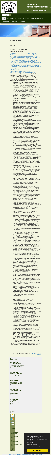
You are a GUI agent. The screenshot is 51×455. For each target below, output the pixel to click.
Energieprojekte (6, 21)
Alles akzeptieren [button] (37, 450)
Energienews (14, 359)
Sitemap (40, 454)
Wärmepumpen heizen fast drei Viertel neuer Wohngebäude (16, 392)
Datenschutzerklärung (32, 444)
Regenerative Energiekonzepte (37, 18)
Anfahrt (33, 454)
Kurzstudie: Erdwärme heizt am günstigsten (16, 374)
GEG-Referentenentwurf (28, 72)
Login (10, 454)
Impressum (30, 442)
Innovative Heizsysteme (23, 18)
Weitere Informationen (37, 446)
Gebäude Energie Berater (36, 354)
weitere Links (12, 449)
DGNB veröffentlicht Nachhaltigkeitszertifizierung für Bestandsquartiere (17, 365)
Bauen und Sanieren (11, 18)
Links (13, 429)
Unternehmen (15, 21)
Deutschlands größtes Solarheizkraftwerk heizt (16, 383)
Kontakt (13, 454)
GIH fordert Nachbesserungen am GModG (16, 402)
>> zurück (12, 42)
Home (4, 18)
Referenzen (22, 21)
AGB (37, 454)
